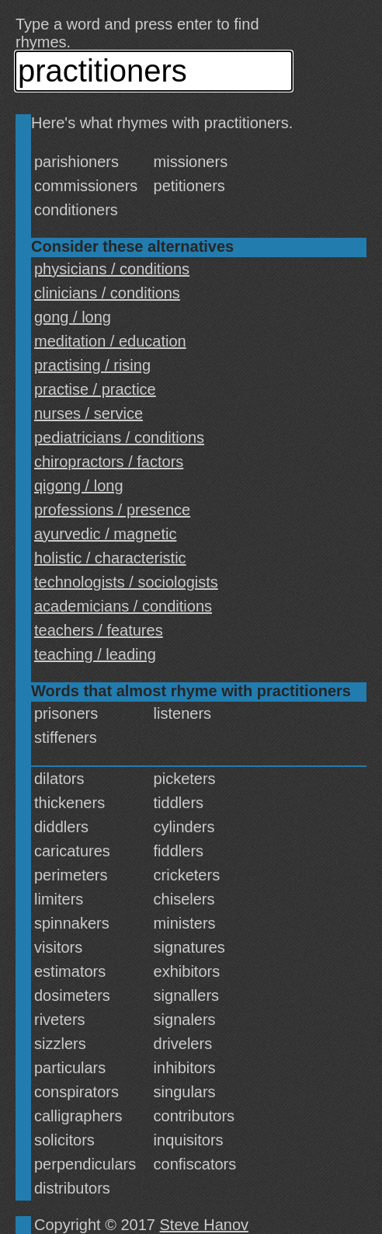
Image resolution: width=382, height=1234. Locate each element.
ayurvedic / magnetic (105, 533)
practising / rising (92, 365)
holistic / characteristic (110, 557)
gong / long (72, 317)
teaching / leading (95, 654)
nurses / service (88, 413)
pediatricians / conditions (119, 437)
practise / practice (95, 389)
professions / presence (112, 509)
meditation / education (110, 341)
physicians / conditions (111, 268)
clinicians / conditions (107, 293)
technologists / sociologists (126, 582)
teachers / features (98, 630)
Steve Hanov (204, 1224)
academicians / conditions (123, 606)
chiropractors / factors (108, 461)
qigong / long (78, 485)
